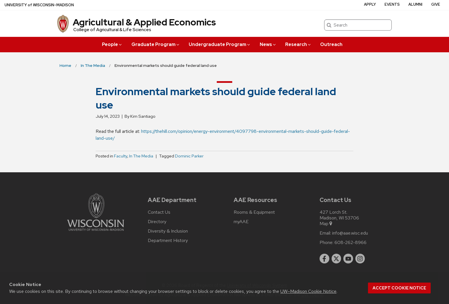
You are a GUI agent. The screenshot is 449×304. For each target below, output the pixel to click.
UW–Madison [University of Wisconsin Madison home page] (39, 5)
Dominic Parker (189, 156)
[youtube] (348, 258)
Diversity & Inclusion (168, 231)
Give (435, 4)
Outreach (331, 44)
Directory (157, 222)
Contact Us (159, 212)
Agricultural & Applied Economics (144, 22)
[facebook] (324, 258)
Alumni (415, 4)
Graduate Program (155, 44)
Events (392, 4)
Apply (370, 4)
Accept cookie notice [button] (399, 288)
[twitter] (336, 258)
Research (298, 44)
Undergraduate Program (220, 44)
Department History (168, 240)
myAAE (241, 222)
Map (326, 224)
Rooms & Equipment (254, 212)
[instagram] (360, 258)
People (112, 44)
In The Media (141, 156)
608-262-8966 (350, 242)
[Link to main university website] (95, 232)
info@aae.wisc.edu (350, 233)
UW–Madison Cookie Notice (308, 291)
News (268, 44)
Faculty (120, 156)
